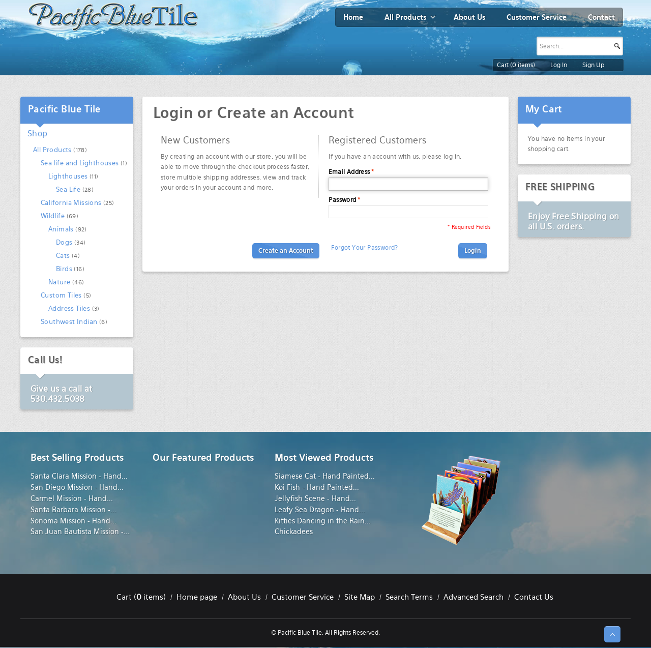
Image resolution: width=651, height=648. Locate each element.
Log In (558, 65)
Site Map (359, 597)
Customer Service (303, 597)
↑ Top (612, 634)
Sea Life (68, 189)
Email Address (349, 172)
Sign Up (593, 65)
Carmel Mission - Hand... (72, 498)
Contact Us (533, 597)
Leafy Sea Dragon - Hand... (320, 510)
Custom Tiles (61, 295)
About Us (244, 597)
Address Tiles (69, 308)
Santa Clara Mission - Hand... (79, 476)
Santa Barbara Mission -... (73, 510)
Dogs (64, 242)
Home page (196, 597)
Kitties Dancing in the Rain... (323, 521)
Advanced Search (473, 597)
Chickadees (294, 531)
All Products (52, 150)
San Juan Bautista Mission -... (80, 531)
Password (342, 200)
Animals (61, 229)
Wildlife (53, 216)
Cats (63, 255)
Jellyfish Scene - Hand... (315, 498)
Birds (64, 269)
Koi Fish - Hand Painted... (317, 487)
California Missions (71, 203)
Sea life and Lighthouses (80, 163)
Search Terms (409, 597)
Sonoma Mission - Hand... (73, 521)
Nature (59, 282)
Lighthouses (67, 176)
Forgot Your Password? (364, 247)
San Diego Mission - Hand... (77, 487)
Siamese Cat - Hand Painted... (325, 476)
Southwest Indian (69, 322)
